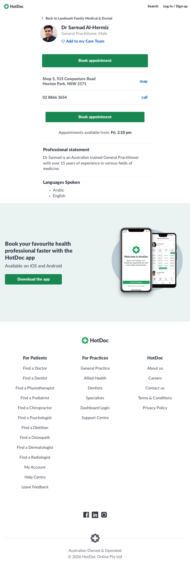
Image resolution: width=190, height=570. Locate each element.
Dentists (95, 388)
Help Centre (35, 477)
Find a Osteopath (35, 438)
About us (155, 368)
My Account (35, 467)
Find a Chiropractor (35, 408)
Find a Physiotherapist (35, 388)
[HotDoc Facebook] (86, 515)
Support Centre (95, 418)
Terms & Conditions (155, 398)
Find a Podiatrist (35, 398)
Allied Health (95, 378)
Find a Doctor (35, 368)
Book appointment (95, 61)
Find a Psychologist (35, 418)
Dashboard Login (95, 408)
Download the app (33, 279)
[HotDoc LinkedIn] (95, 515)
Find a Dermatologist (35, 448)
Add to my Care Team (82, 41)
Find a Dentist (35, 378)
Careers (155, 378)
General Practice (95, 368)
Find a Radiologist (35, 457)
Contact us (155, 388)
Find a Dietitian (35, 428)
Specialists (95, 398)
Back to (76, 18)
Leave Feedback (35, 487)
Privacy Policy (155, 408)
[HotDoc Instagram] (103, 515)
